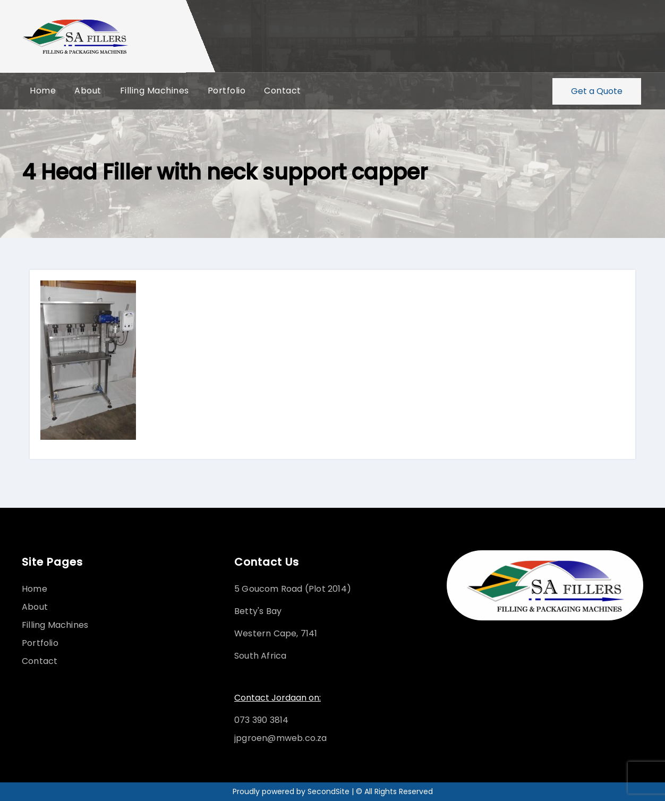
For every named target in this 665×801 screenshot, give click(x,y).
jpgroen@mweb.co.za (280, 738)
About (87, 91)
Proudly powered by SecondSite (292, 791)
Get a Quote (597, 91)
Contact (282, 91)
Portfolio (227, 91)
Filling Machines (154, 91)
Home (43, 91)
